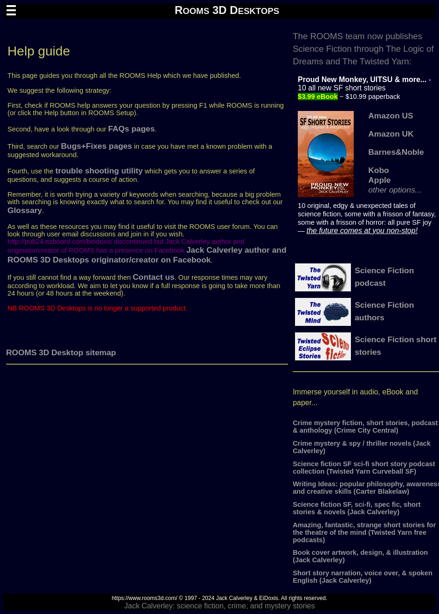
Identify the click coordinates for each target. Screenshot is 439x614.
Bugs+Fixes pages (96, 146)
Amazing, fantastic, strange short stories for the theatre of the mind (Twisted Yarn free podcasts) (364, 532)
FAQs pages (131, 128)
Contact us (154, 277)
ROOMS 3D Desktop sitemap (61, 352)
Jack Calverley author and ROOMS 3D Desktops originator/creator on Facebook (146, 254)
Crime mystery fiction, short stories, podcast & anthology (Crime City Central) (365, 426)
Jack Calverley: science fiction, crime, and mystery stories (219, 606)
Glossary (24, 210)
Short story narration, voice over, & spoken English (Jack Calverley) (362, 576)
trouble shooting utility (99, 170)
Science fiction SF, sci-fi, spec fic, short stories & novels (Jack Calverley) (356, 508)
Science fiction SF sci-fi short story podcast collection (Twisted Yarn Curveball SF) (364, 467)
